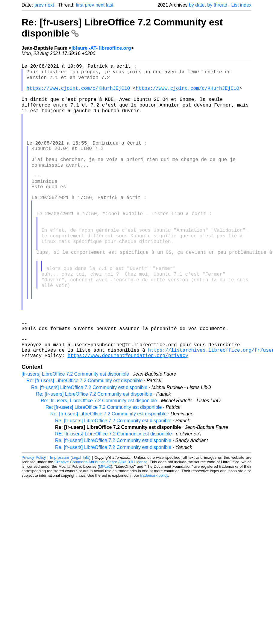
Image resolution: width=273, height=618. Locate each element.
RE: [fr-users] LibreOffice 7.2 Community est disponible (113, 494)
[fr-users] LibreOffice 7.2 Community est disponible (75, 434)
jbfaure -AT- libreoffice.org (101, 48)
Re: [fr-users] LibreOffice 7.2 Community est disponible (84, 441)
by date (196, 4)
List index (241, 4)
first (80, 4)
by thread (217, 4)
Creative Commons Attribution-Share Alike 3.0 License (101, 522)
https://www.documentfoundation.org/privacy (128, 416)
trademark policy (154, 536)
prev (39, 4)
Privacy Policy (34, 518)
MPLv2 (105, 527)
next (49, 4)
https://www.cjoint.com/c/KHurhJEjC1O (78, 93)
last (109, 4)
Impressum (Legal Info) (70, 518)
